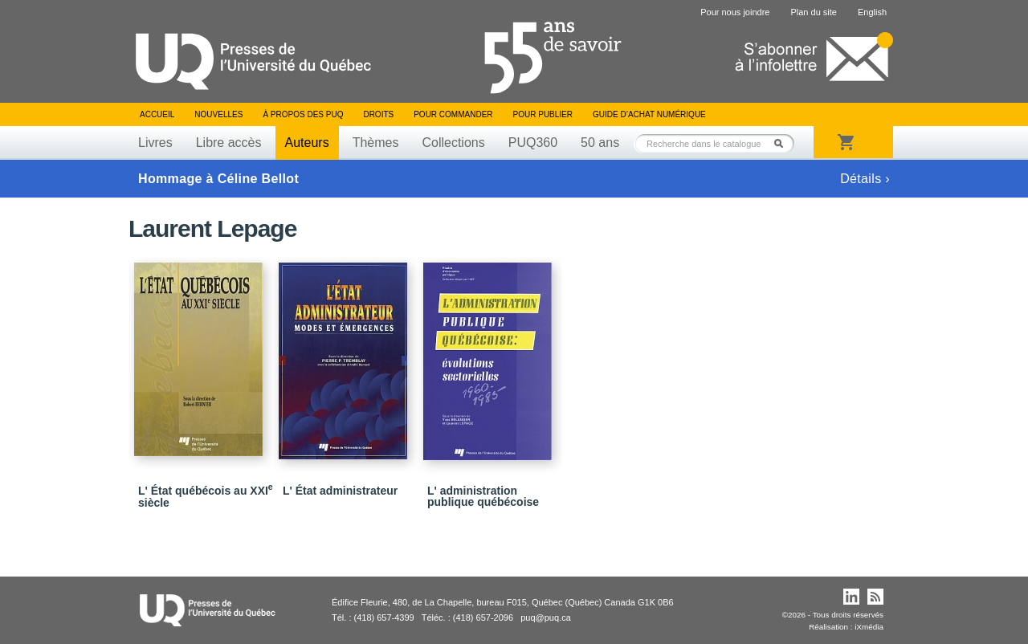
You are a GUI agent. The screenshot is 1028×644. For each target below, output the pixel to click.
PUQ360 (532, 142)
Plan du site (813, 12)
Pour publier (543, 114)
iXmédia (869, 626)
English (872, 12)
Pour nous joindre (734, 12)
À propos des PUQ (303, 114)
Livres (155, 142)
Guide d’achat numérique (649, 114)
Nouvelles (218, 114)
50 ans (600, 142)
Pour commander (453, 114)
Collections (453, 142)
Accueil (157, 114)
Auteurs (307, 142)
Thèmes (376, 142)
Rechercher (783, 143)
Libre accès (229, 142)
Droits (378, 114)
